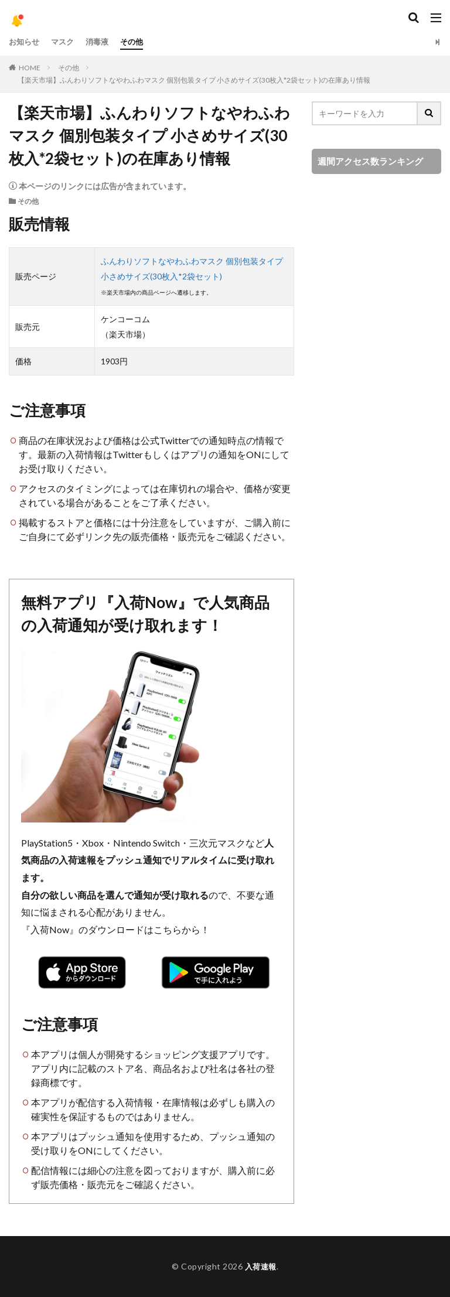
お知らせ (25, 42)
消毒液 (102, 42)
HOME (29, 67)
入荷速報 (261, 1266)
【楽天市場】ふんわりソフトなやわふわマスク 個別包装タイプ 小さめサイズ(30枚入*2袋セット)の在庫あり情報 (194, 80)
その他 (138, 42)
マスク (65, 42)
